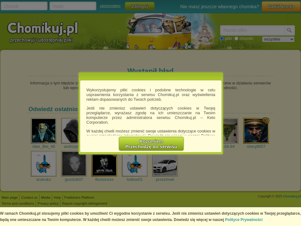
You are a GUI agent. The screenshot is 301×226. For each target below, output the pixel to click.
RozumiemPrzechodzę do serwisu (151, 143)
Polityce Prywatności (244, 220)
